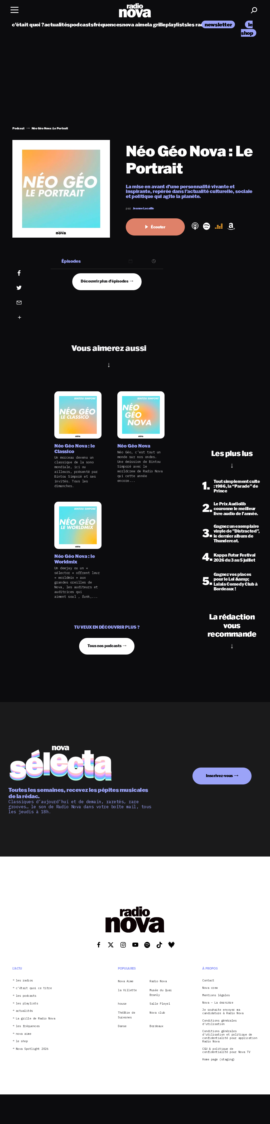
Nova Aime (125, 981)
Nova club (157, 1012)
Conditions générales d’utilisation (219, 1022)
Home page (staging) (218, 1059)
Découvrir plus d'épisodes (104, 281)
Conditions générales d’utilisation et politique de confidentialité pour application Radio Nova (229, 1036)
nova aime (135, 24)
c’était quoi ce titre (34, 988)
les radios (199, 24)
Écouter (155, 226)
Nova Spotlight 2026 (32, 1049)
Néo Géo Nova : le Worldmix (74, 558)
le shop (22, 1041)
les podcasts (26, 996)
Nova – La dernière (217, 1002)
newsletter (218, 24)
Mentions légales (216, 995)
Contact (208, 980)
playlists (176, 24)
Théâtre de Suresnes (126, 1015)
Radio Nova (158, 981)
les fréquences (28, 1026)
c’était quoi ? (28, 24)
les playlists (27, 1003)
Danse (122, 1026)
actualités (57, 24)
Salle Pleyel (160, 1003)
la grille (156, 24)
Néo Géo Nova (133, 446)
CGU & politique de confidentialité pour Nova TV (226, 1050)
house (122, 1003)
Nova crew (210, 988)
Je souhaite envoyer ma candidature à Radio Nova (222, 1011)
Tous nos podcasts (104, 645)
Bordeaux (156, 1026)
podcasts (82, 24)
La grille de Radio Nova (35, 1018)
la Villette (127, 990)
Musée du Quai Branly (161, 992)
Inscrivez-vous (219, 775)
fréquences (108, 24)
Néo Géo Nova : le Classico (74, 448)
